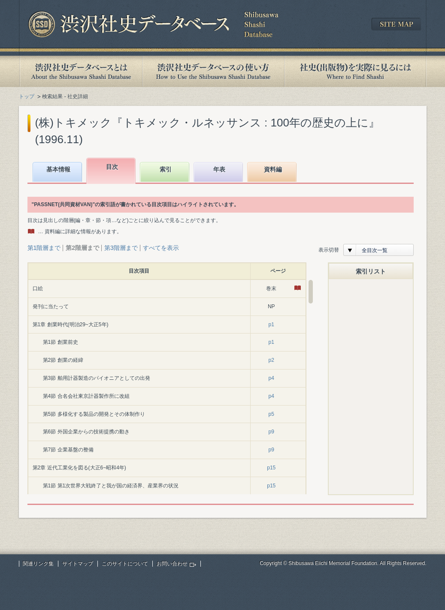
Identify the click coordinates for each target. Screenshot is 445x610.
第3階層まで (121, 247)
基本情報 (58, 169)
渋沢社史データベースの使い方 (213, 71)
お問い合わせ (172, 564)
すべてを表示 (161, 247)
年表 (219, 169)
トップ (26, 96)
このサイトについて (125, 564)
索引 (166, 169)
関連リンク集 (38, 564)
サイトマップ (77, 564)
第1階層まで (44, 247)
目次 (112, 166)
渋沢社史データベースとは (80, 71)
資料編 (273, 169)
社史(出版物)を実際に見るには (355, 71)
